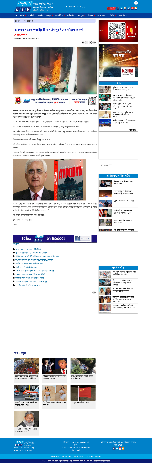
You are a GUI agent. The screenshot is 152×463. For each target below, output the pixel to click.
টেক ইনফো (89, 456)
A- (87, 42)
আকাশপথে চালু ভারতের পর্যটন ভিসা (28, 249)
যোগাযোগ (98, 456)
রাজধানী (40, 15)
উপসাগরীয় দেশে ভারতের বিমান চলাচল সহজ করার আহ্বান (36, 270)
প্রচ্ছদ (18, 20)
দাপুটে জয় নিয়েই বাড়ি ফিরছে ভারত (28, 285)
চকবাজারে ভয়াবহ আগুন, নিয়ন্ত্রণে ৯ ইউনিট (30, 274)
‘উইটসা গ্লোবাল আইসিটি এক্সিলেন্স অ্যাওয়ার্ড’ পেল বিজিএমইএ (38, 256)
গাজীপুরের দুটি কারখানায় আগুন (26, 267)
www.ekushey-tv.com (23, 450)
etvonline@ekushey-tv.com (78, 447)
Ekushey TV (106, 165)
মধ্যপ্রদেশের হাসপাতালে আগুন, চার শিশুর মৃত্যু (32, 281)
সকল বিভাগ (124, 15)
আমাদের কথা (54, 456)
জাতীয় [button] (23, 15)
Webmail (76, 450)
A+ (94, 42)
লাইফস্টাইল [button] (102, 15)
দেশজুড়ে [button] (49, 15)
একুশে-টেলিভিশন (64, 461)
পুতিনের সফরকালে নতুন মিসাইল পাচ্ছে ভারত (31, 253)
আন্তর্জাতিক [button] (60, 15)
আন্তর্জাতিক (28, 20)
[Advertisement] (55, 325)
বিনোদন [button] (91, 15)
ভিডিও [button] (113, 15)
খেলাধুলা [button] (81, 15)
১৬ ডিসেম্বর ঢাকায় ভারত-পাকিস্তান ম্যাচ (29, 263)
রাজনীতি (31, 15)
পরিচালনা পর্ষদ (66, 456)
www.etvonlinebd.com (23, 447)
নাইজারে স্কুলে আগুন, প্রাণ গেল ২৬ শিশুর (30, 278)
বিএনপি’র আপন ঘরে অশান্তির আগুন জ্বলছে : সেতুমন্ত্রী (34, 260)
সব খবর (133, 130)
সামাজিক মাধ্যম (78, 456)
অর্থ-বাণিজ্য (71, 15)
